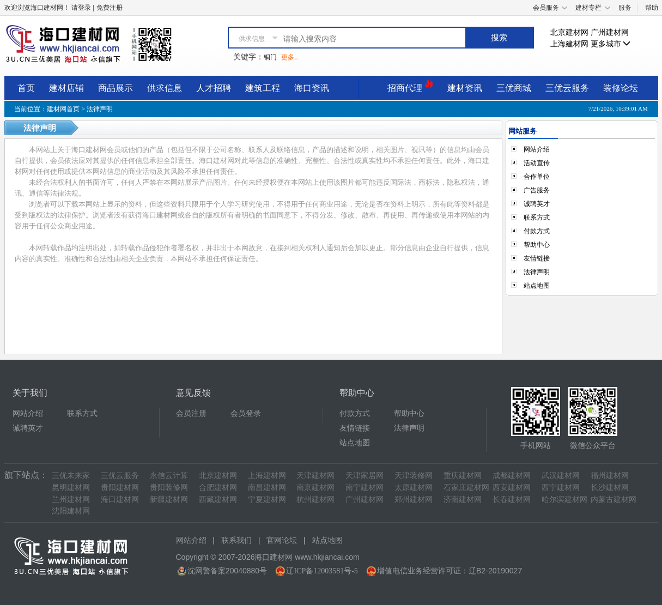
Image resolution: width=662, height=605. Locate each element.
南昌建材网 (267, 487)
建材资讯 (464, 88)
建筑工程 (262, 88)
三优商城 (513, 88)
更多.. (289, 57)
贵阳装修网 (169, 487)
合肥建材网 (218, 487)
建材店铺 (66, 88)
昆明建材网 (71, 487)
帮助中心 (537, 245)
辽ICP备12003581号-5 (321, 571)
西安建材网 (512, 487)
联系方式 (537, 217)
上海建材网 (569, 44)
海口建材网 (120, 499)
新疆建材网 (169, 499)
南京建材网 (315, 487)
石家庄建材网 (466, 487)
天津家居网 (364, 475)
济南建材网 (463, 499)
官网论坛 (281, 540)
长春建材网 (512, 499)
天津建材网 (315, 475)
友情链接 (537, 258)
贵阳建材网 (120, 487)
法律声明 (537, 272)
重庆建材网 (463, 475)
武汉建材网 (561, 475)
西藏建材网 (218, 499)
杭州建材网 (315, 499)
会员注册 (191, 413)
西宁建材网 (561, 487)
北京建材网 (569, 32)
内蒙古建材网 (613, 499)
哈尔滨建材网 (564, 499)
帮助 (651, 7)
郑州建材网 (413, 499)
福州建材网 (610, 475)
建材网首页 (63, 109)
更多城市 (611, 44)
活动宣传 (537, 163)
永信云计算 (169, 475)
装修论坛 (620, 88)
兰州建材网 (71, 499)
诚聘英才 (537, 204)
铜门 (270, 57)
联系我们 (236, 540)
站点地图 (537, 285)
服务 (624, 7)
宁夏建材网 (267, 499)
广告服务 (537, 190)
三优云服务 (567, 88)
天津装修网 (413, 475)
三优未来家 (71, 475)
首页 (26, 88)
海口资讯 (311, 88)
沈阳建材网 (71, 511)
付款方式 (537, 231)
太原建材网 (413, 487)
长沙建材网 (610, 487)
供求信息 (164, 88)
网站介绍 (537, 149)
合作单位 (537, 176)
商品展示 (115, 88)
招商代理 (410, 86)
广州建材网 (610, 32)
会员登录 (245, 413)
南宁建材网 (364, 487)
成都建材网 (512, 475)
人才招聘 (213, 88)
